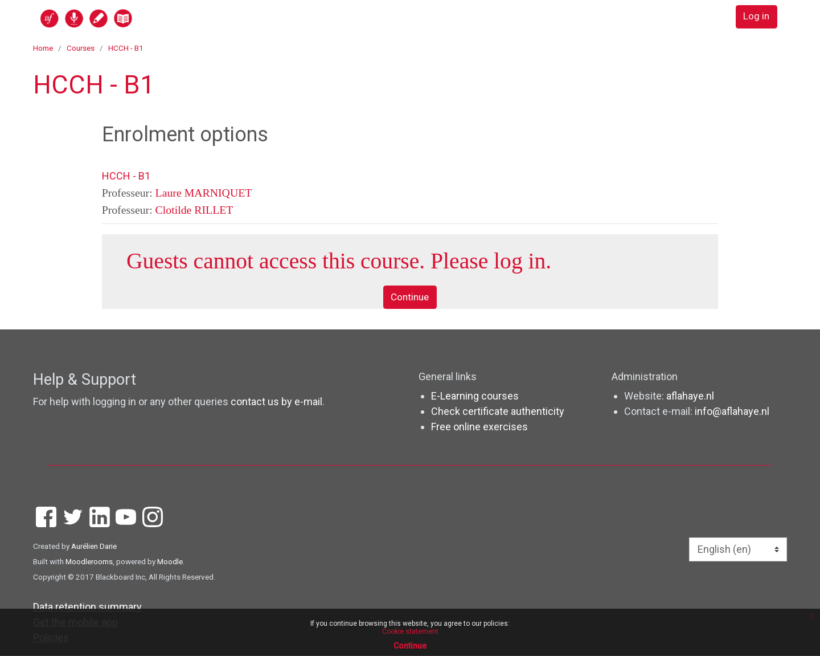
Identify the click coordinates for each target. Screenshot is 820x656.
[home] (130, 18)
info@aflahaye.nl (732, 412)
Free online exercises (479, 427)
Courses (81, 47)
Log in (755, 17)
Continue (410, 298)
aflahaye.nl (690, 396)
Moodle (170, 562)
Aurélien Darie (94, 546)
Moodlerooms (89, 562)
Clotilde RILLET (194, 209)
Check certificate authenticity (497, 412)
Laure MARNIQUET (203, 192)
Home (43, 47)
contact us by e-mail (276, 403)
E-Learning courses (475, 396)
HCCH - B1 (126, 47)
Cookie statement (410, 631)
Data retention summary (87, 607)
